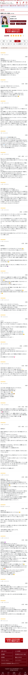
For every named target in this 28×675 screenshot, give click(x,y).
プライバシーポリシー (5, 660)
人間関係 (19, 44)
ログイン (23, 3)
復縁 (17, 41)
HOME (17, 3)
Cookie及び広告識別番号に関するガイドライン (10, 663)
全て (25, 44)
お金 (3, 44)
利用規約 (3, 657)
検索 (20, 3)
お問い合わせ (3, 651)
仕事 (8, 44)
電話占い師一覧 (18, 657)
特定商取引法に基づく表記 (20, 654)
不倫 (24, 41)
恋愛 (4, 41)
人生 (14, 44)
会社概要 (3, 654)
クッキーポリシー (18, 660)
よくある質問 (17, 651)
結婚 (10, 41)
